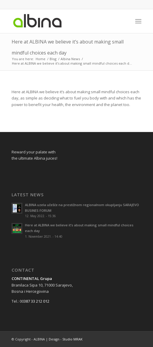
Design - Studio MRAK (66, 339)
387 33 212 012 (36, 301)
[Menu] (138, 21)
